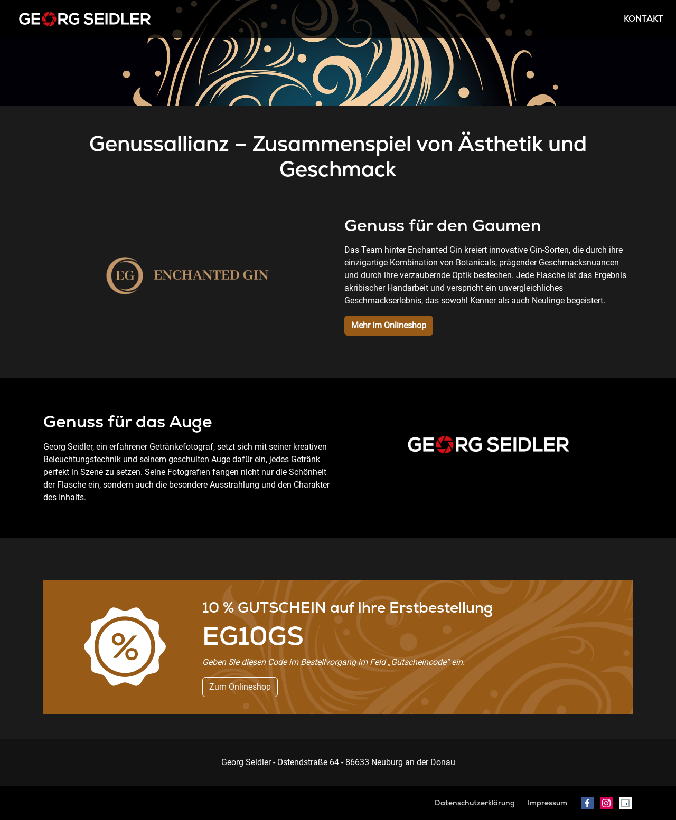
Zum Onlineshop (240, 687)
